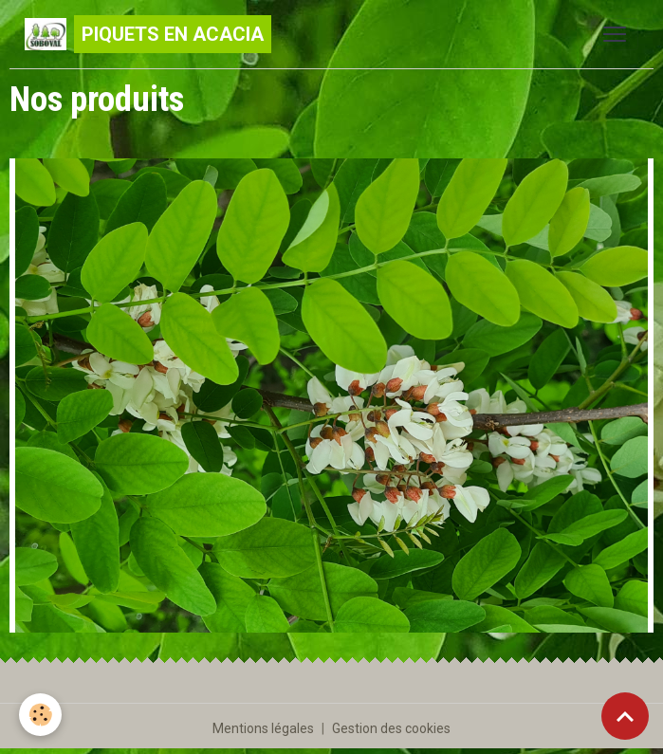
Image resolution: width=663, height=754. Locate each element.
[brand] (148, 34)
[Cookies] (40, 714)
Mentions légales (263, 728)
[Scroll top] (625, 716)
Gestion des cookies (391, 728)
